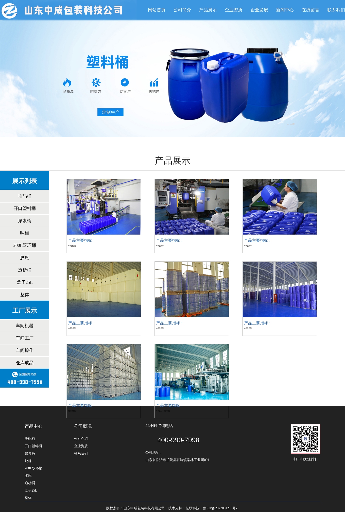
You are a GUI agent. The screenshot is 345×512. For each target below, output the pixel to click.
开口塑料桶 (25, 208)
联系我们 (336, 9)
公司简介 (182, 9)
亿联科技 (192, 508)
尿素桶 (24, 220)
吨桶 (24, 233)
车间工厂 (25, 338)
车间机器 (25, 325)
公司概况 (83, 426)
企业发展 (259, 9)
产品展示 (208, 9)
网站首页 (157, 9)
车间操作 (25, 350)
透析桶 (24, 270)
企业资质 (233, 9)
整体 (24, 294)
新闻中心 (285, 9)
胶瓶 (24, 257)
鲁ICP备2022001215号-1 (221, 508)
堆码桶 (24, 196)
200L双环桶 (24, 245)
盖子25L (25, 282)
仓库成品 (25, 362)
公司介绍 (81, 439)
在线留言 (310, 9)
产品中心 (33, 426)
